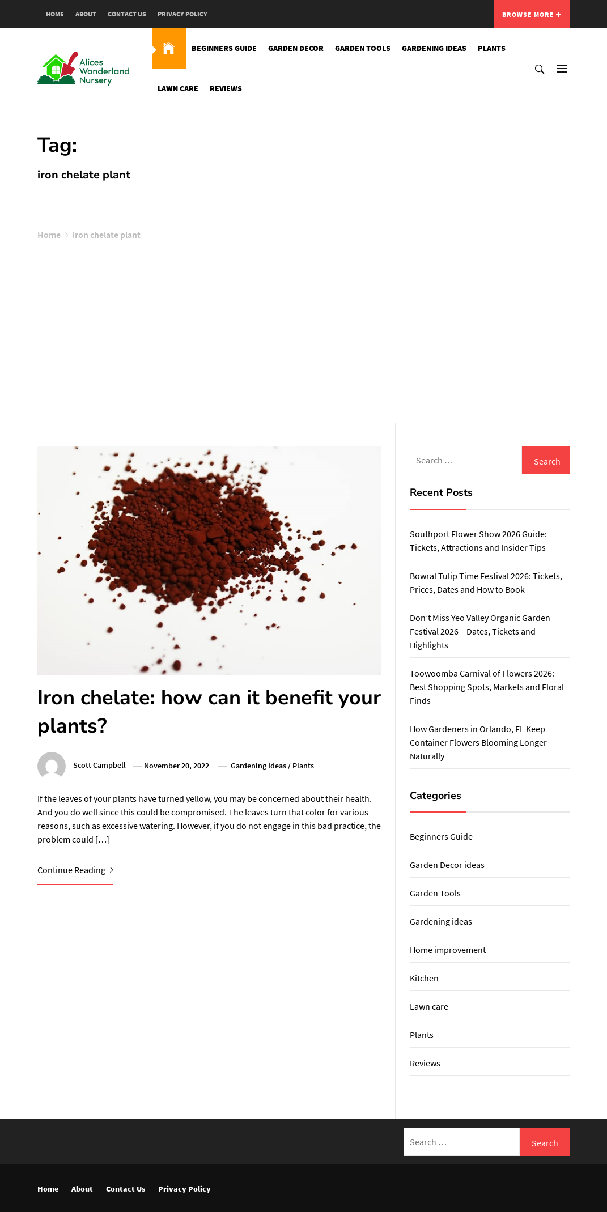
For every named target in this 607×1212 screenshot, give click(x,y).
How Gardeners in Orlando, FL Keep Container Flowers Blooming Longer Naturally (478, 742)
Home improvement (448, 949)
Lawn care (178, 88)
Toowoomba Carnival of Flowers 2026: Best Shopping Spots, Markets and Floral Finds (487, 686)
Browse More (532, 14)
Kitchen (424, 978)
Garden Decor (296, 48)
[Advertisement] (303, 329)
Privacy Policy (182, 14)
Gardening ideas (434, 48)
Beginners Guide (224, 48)
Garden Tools (362, 48)
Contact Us (127, 14)
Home (55, 14)
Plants (492, 48)
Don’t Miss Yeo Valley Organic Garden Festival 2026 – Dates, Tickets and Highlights (480, 631)
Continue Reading (75, 869)
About (85, 14)
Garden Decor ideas (447, 864)
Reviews (226, 88)
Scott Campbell (99, 765)
